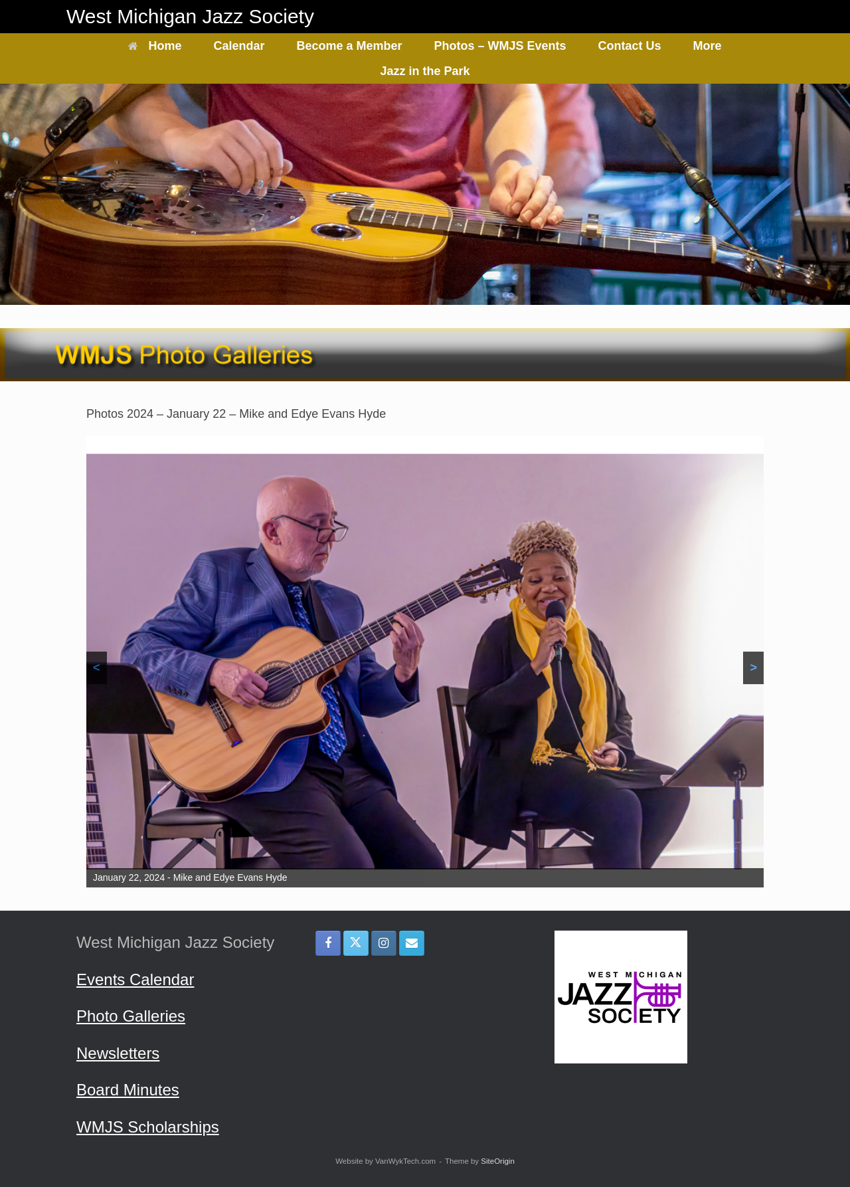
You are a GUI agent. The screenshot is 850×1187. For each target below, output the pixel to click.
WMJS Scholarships (147, 1127)
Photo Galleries (130, 1016)
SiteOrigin (498, 1161)
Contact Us (629, 45)
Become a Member (349, 45)
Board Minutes (127, 1090)
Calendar (238, 45)
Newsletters (117, 1053)
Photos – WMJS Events (500, 45)
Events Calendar (135, 979)
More (707, 45)
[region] (425, 661)
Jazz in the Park (424, 71)
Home (154, 45)
